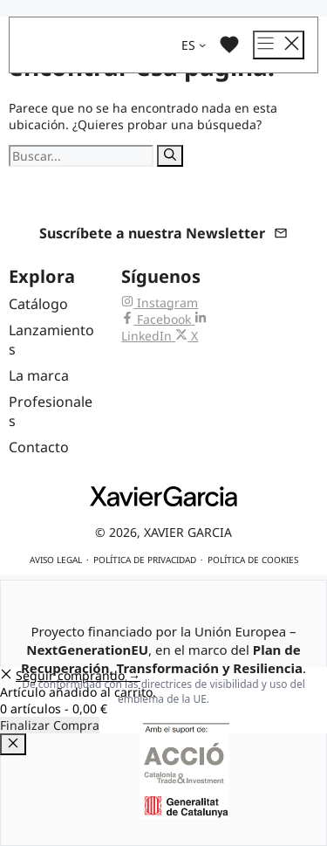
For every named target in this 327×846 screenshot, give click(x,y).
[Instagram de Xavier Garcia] (159, 302)
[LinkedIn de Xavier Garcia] (164, 327)
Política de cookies (253, 560)
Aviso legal (56, 560)
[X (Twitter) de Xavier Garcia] (186, 335)
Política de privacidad (144, 560)
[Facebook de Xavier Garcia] (157, 319)
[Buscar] (170, 156)
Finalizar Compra (49, 725)
